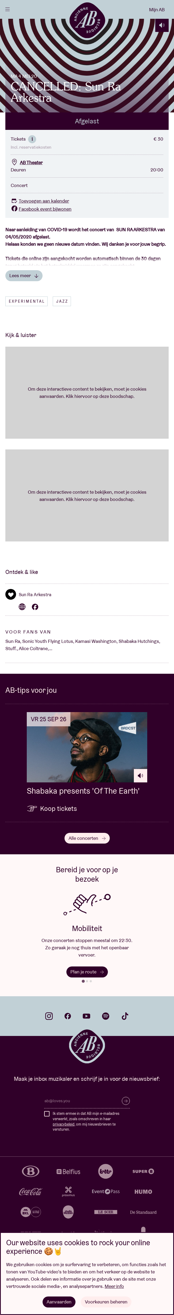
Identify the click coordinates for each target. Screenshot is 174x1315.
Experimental (27, 302)
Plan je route (87, 973)
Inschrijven (126, 1102)
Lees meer (24, 276)
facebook (68, 1017)
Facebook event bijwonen (41, 210)
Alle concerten (87, 839)
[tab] (83, 982)
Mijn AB (157, 9)
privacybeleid (63, 1125)
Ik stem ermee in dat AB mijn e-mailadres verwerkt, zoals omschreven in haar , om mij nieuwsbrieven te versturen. (86, 1122)
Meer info (114, 1286)
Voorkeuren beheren (106, 1302)
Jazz (62, 302)
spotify (105, 1017)
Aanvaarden (59, 1302)
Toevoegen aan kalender (40, 202)
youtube (86, 1017)
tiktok (125, 1017)
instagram (49, 1017)
